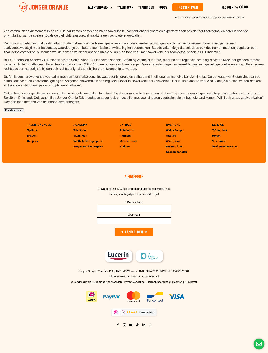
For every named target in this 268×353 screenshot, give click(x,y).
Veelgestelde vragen (225, 146)
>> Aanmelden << (134, 232)
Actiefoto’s (127, 130)
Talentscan (80, 130)
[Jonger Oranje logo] (43, 4)
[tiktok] (137, 324)
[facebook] (117, 324)
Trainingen (80, 135)
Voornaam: (134, 214)
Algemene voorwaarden (107, 281)
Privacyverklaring (134, 281)
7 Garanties (219, 130)
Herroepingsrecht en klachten (164, 281)
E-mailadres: (134, 202)
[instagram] (124, 324)
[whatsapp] (150, 324)
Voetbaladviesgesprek (87, 141)
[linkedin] (143, 324)
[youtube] (130, 324)
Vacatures (218, 141)
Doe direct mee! (13, 110)
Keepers (32, 141)
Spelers (32, 130)
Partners (125, 135)
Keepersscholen (176, 151)
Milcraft (192, 281)
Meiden (32, 135)
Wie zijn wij (173, 141)
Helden (216, 135)
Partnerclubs (174, 146)
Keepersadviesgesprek (88, 146)
